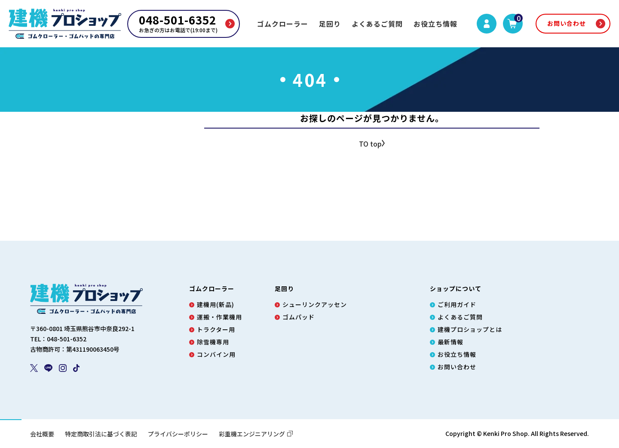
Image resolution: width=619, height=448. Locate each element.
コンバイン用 (216, 354)
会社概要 (42, 434)
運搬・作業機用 (219, 317)
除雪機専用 (213, 342)
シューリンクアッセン (314, 304)
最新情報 (450, 342)
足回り (330, 23)
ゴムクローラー (282, 23)
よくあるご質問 (377, 23)
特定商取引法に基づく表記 (101, 434)
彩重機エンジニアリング (256, 434)
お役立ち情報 (435, 23)
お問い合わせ (566, 23)
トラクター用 (216, 329)
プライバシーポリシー (178, 434)
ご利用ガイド (457, 304)
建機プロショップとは (470, 329)
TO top (370, 144)
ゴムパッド (298, 317)
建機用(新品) (215, 304)
